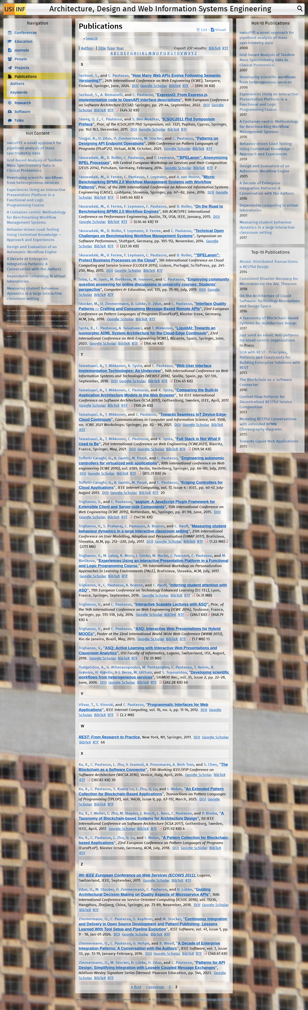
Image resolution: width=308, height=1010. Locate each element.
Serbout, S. (88, 76)
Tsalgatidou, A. (91, 667)
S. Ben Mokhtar (145, 119)
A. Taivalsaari (130, 328)
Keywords (19, 93)
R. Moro (127, 556)
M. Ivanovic (143, 279)
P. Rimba (209, 813)
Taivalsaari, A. (91, 366)
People (21, 59)
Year (120, 48)
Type (111, 48)
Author (87, 48)
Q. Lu (152, 789)
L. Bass (163, 813)
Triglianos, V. (90, 502)
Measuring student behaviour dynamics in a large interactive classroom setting (34, 294)
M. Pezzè (139, 458)
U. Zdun (104, 138)
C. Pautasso (118, 76)
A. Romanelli (111, 95)
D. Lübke (138, 304)
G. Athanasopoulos (123, 667)
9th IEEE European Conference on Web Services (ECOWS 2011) (137, 875)
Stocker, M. (88, 304)
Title (102, 48)
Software (22, 112)
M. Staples (129, 813)
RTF (225, 48)
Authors (17, 84)
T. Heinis (201, 667)
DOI (135, 86)
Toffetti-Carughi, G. (95, 458)
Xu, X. (83, 765)
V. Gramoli (135, 765)
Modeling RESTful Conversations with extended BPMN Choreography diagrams (268, 424)
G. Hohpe (141, 943)
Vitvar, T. (86, 705)
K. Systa (135, 366)
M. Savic (100, 279)
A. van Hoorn (188, 177)
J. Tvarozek (179, 556)
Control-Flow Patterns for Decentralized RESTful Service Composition (266, 402)
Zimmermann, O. (93, 919)
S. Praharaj (113, 526)
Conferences (26, 33)
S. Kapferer (143, 919)
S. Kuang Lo (123, 789)
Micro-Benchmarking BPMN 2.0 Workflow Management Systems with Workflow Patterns (147, 182)
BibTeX (215, 48)
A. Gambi (122, 458)
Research (23, 103)
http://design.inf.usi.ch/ (214, 999)
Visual (218, 30)
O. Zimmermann (128, 138)
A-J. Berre (123, 672)
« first (136, 987)
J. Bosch (147, 813)
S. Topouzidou (174, 672)
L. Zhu (118, 765)
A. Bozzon (155, 526)
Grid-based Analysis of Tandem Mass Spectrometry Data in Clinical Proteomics (34, 165)
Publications (26, 77)
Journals (22, 50)
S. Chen (210, 765)
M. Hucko (160, 556)
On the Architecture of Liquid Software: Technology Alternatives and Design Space (270, 301)
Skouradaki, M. (92, 158)
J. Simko (143, 556)
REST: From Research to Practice (109, 737)
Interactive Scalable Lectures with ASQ (171, 604)
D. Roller (114, 158)
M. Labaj (110, 556)
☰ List (201, 30)
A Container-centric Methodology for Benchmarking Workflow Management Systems (36, 217)
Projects (22, 68)
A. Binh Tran (183, 765)
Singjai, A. (87, 138)
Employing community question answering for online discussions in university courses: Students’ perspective (154, 284)
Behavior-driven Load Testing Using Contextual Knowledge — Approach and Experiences (34, 235)
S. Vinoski (104, 705)
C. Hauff (181, 526)
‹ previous (155, 987)
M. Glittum (143, 672)
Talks (19, 121)
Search (92, 38)
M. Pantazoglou (155, 667)
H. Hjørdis (104, 672)
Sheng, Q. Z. (89, 119)
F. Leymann (164, 158)
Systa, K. (86, 328)
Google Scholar (153, 86)
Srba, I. (85, 279)
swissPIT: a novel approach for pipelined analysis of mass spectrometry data (34, 148)
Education (24, 42)
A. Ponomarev (158, 765)
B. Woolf (166, 943)
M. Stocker (153, 138)
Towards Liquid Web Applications (269, 441)
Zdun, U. (86, 890)
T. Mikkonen (162, 328)
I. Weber (174, 789)
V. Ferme (114, 177)
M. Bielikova (120, 279)
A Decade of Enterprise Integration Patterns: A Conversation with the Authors (34, 264)
